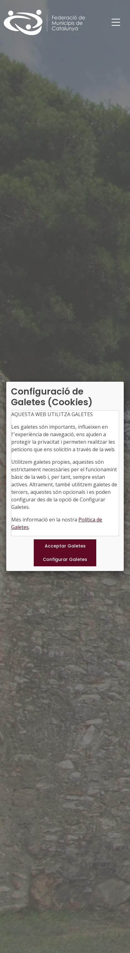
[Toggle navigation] (116, 22)
